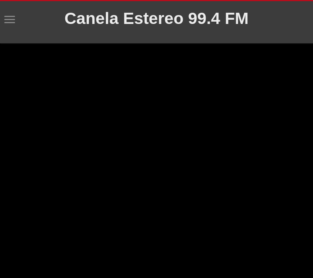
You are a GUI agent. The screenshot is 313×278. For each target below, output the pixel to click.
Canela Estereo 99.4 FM (157, 18)
